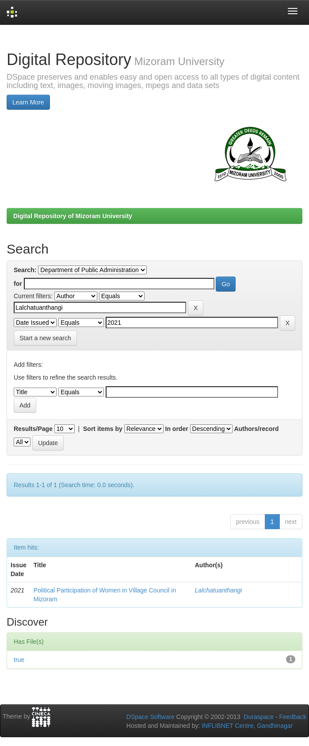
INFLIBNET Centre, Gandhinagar (246, 725)
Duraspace (259, 716)
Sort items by (102, 428)
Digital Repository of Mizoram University (72, 215)
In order (176, 428)
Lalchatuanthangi (218, 590)
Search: (25, 269)
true (19, 659)
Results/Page (33, 428)
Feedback (292, 716)
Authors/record (256, 428)
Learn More (28, 102)
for (18, 283)
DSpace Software (150, 716)
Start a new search (45, 338)
